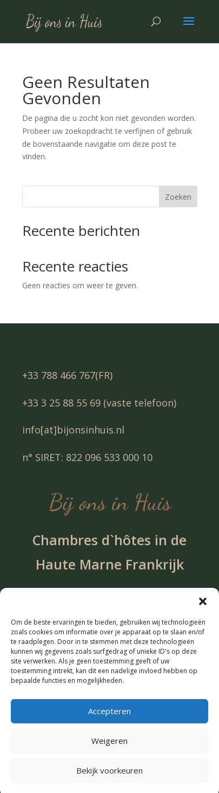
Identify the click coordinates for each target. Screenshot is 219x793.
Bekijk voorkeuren (109, 776)
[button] (202, 607)
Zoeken (178, 197)
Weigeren (109, 747)
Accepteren (109, 717)
